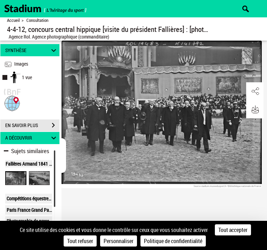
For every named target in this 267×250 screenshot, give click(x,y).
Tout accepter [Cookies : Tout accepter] (233, 230)
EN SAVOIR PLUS (32, 125)
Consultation (37, 20)
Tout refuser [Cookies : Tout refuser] (80, 241)
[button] (12, 102)
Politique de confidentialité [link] (173, 241)
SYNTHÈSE (31, 50)
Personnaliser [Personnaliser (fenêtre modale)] (119, 241)
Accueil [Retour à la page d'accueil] (13, 20)
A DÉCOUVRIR (31, 138)
